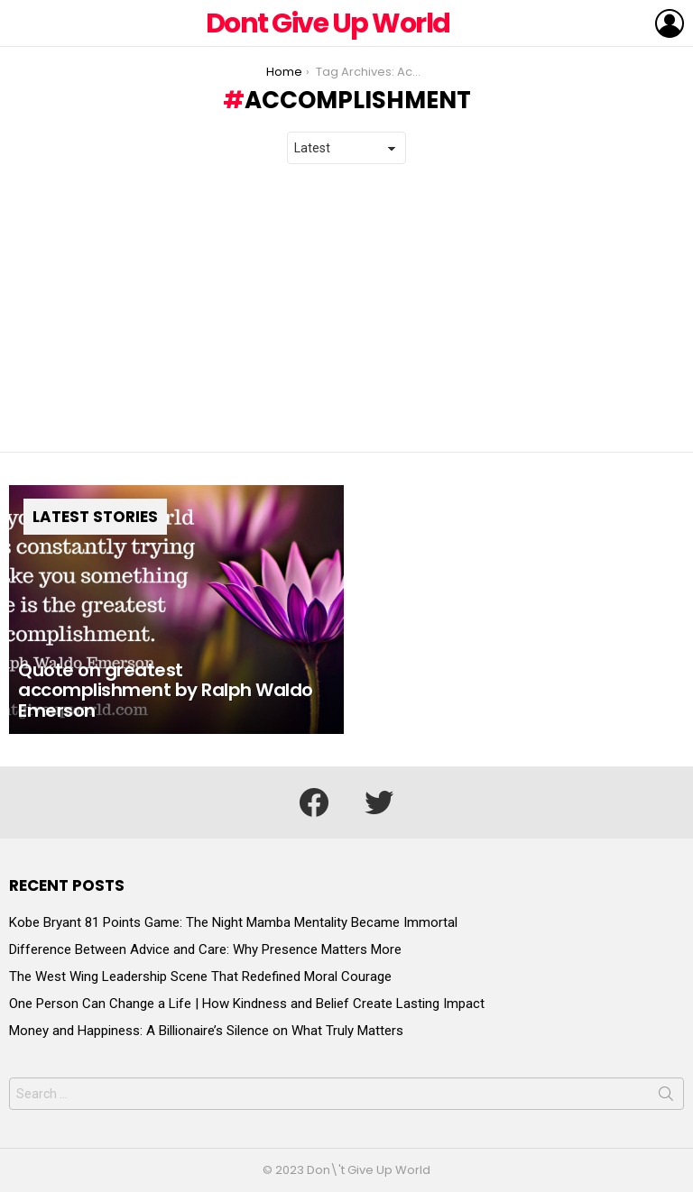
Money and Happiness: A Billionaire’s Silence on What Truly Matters (206, 1030)
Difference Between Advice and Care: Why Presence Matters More (205, 949)
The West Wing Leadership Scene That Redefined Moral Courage (200, 976)
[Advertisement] (346, 308)
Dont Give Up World (328, 23)
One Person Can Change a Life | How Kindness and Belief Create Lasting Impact (247, 1003)
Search (666, 1097)
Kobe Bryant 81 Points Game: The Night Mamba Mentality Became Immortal (233, 922)
